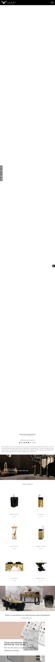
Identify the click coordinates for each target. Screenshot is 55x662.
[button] (27, 478)
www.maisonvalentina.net (27, 440)
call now (33, 442)
